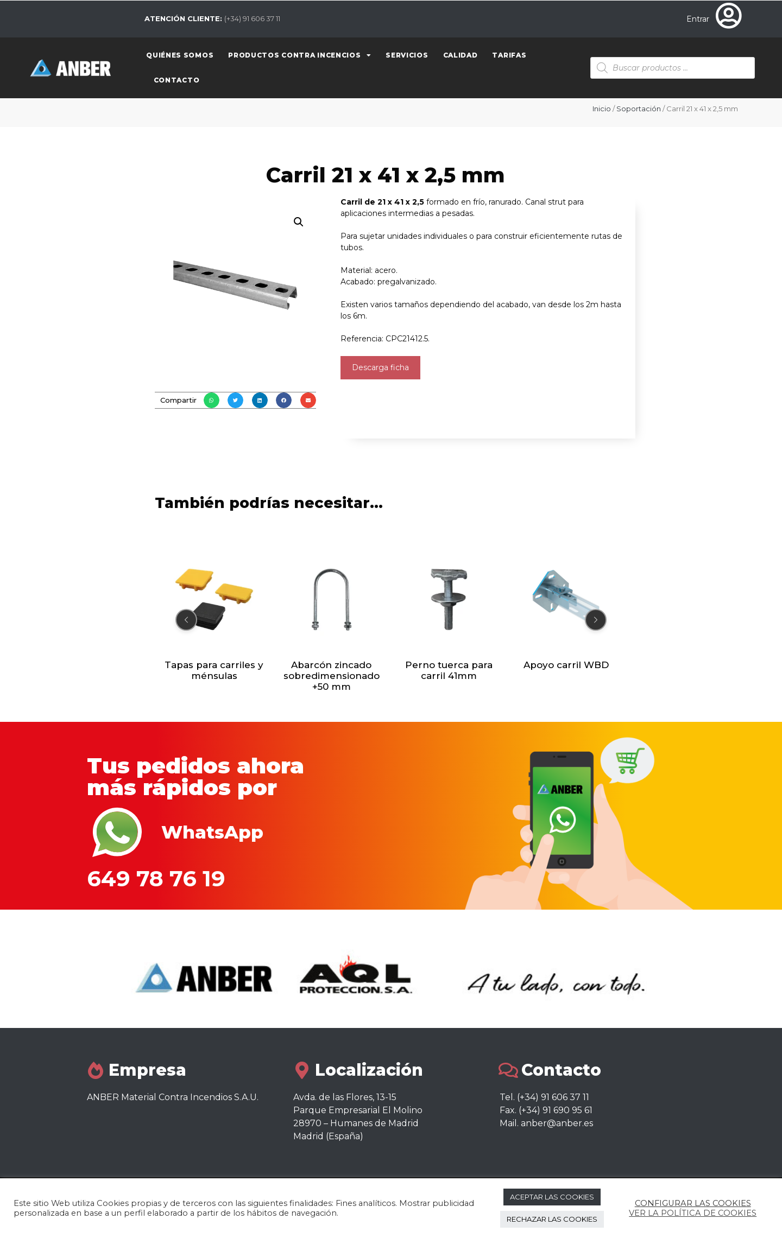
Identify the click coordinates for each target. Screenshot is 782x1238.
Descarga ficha (380, 367)
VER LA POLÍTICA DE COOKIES (692, 1213)
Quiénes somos (179, 55)
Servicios (407, 55)
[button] (211, 400)
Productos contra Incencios (299, 55)
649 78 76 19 (156, 878)
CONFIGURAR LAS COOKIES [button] (693, 1203)
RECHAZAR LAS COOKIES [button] (552, 1219)
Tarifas (509, 55)
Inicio (601, 108)
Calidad (460, 55)
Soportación (638, 108)
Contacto (177, 80)
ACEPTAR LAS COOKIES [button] (552, 1196)
